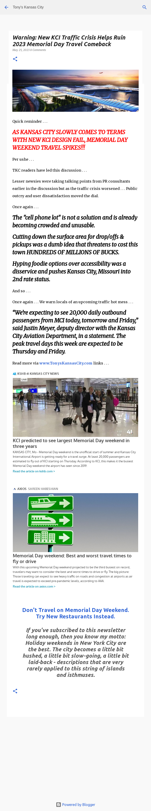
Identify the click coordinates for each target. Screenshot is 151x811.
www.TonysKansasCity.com (65, 363)
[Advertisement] (75, 759)
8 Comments (38, 50)
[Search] (144, 7)
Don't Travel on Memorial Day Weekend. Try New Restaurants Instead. (75, 613)
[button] (15, 59)
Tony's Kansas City (28, 7)
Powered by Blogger (75, 805)
